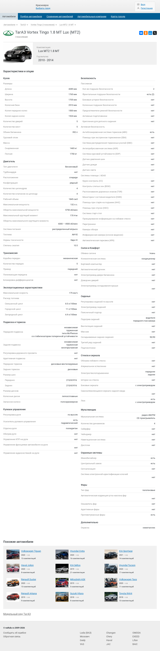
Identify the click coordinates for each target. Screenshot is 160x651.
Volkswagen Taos (127, 579)
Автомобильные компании (91, 16)
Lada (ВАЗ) (85, 632)
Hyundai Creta (76, 551)
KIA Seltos (75, 565)
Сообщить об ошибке (13, 632)
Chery (108, 635)
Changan (110, 632)
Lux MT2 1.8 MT (67, 25)
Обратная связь (11, 635)
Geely (82, 639)
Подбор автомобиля (31, 16)
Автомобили (9, 16)
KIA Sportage (125, 551)
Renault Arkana (28, 593)
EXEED (135, 635)
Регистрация (147, 8)
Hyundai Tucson (126, 565)
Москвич (84, 635)
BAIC (134, 642)
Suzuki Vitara (76, 593)
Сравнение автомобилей (60, 16)
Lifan (134, 639)
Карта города (118, 16)
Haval (108, 639)
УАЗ (82, 642)
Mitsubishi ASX (77, 579)
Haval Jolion (26, 565)
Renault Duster (28, 579)
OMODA (136, 632)
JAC (108, 642)
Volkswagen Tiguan (30, 551)
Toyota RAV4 (125, 593)
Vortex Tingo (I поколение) (43, 25)
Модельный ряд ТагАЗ (17, 613)
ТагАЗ (23, 25)
